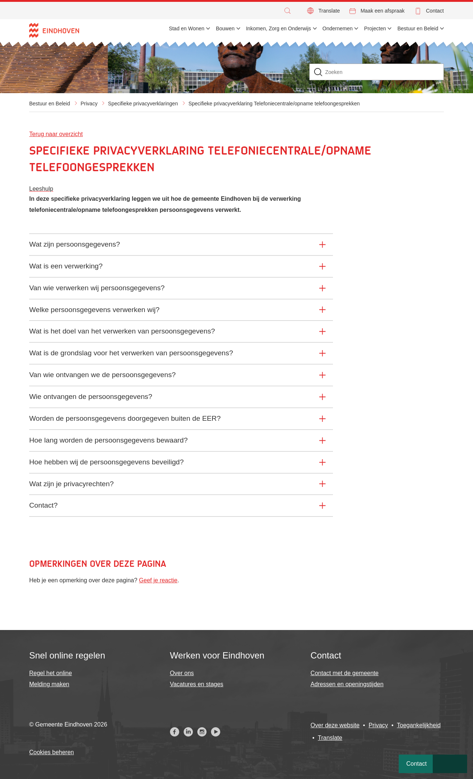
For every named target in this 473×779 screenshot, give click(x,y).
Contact (435, 11)
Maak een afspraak (383, 11)
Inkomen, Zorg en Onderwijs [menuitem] (278, 28)
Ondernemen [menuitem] (338, 28)
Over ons (182, 673)
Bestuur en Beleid (49, 103)
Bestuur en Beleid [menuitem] (417, 28)
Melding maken (49, 684)
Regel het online (50, 673)
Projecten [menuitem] (375, 28)
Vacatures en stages (197, 684)
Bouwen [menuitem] (225, 28)
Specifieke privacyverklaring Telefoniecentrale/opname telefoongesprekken (274, 103)
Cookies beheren (51, 752)
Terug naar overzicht (56, 134)
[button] (289, 10)
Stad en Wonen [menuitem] (186, 28)
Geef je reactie (158, 580)
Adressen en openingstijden (346, 684)
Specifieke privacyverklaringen (143, 103)
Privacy (89, 103)
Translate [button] (329, 11)
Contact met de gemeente (344, 673)
